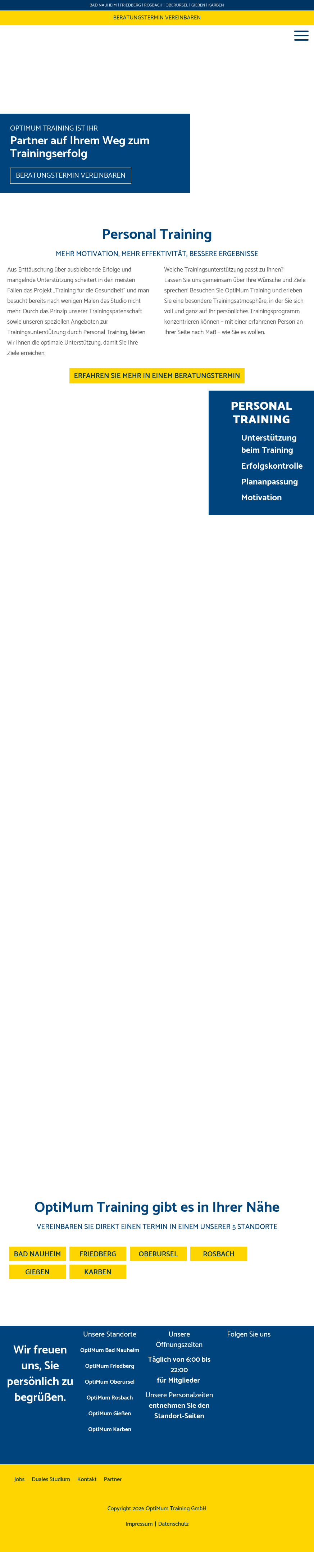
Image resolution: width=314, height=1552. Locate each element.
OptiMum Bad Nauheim (109, 1350)
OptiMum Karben (109, 1429)
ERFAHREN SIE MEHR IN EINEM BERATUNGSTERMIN (157, 376)
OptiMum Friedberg (110, 1366)
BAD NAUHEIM (103, 5)
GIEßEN (198, 5)
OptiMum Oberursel (110, 1382)
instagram (233, 1355)
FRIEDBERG (130, 5)
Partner (113, 1479)
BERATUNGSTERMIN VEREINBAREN (157, 18)
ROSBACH (153, 5)
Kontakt (87, 1479)
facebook (263, 1355)
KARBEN (216, 5)
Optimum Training (18, 35)
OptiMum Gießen (109, 1414)
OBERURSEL (176, 5)
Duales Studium (51, 1479)
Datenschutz (173, 1524)
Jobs (19, 1479)
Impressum (139, 1524)
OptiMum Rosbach (110, 1398)
